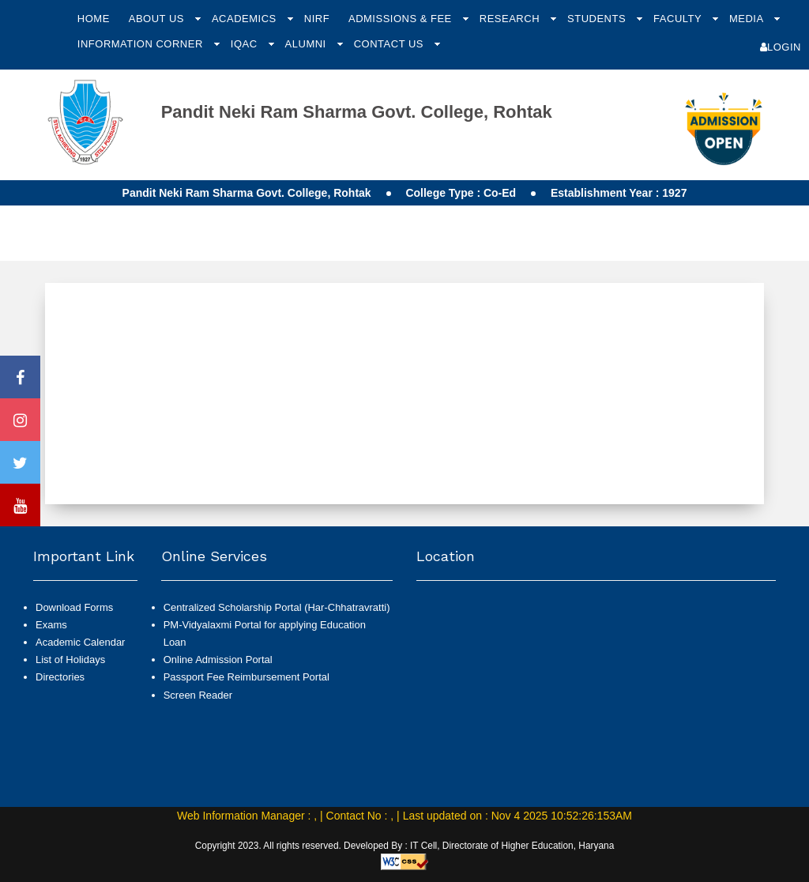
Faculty (679, 18)
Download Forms (74, 607)
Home (93, 18)
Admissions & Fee (401, 18)
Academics (246, 18)
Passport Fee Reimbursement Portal (246, 677)
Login (780, 47)
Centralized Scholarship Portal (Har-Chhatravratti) (277, 607)
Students (598, 18)
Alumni (307, 44)
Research (511, 18)
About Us (158, 18)
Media (747, 18)
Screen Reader (198, 695)
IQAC (246, 44)
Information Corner (141, 44)
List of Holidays (70, 659)
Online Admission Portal (218, 659)
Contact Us (390, 44)
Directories (60, 677)
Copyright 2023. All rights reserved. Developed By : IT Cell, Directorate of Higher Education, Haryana (405, 845)
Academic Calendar (80, 642)
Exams (51, 625)
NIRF (316, 18)
